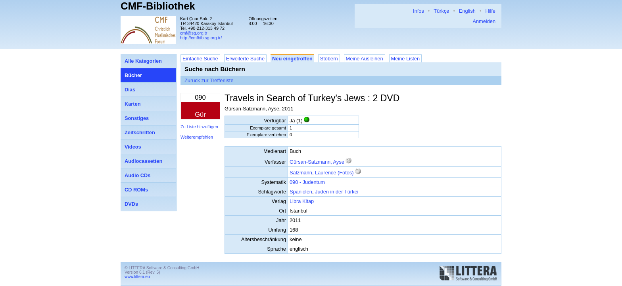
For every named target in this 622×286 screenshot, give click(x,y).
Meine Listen (405, 59)
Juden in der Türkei (336, 192)
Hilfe (490, 11)
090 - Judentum (307, 182)
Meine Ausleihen (364, 59)
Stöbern (329, 59)
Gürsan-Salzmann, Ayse (317, 162)
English (467, 11)
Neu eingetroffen (292, 59)
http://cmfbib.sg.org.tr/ (201, 37)
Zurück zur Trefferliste (209, 80)
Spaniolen (301, 192)
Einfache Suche (200, 59)
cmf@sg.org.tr (193, 33)
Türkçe (441, 11)
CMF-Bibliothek (158, 6)
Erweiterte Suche (245, 59)
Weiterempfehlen (196, 137)
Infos (418, 11)
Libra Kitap (302, 201)
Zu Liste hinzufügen (199, 126)
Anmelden (483, 21)
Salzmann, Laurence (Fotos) (321, 173)
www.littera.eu (137, 276)
